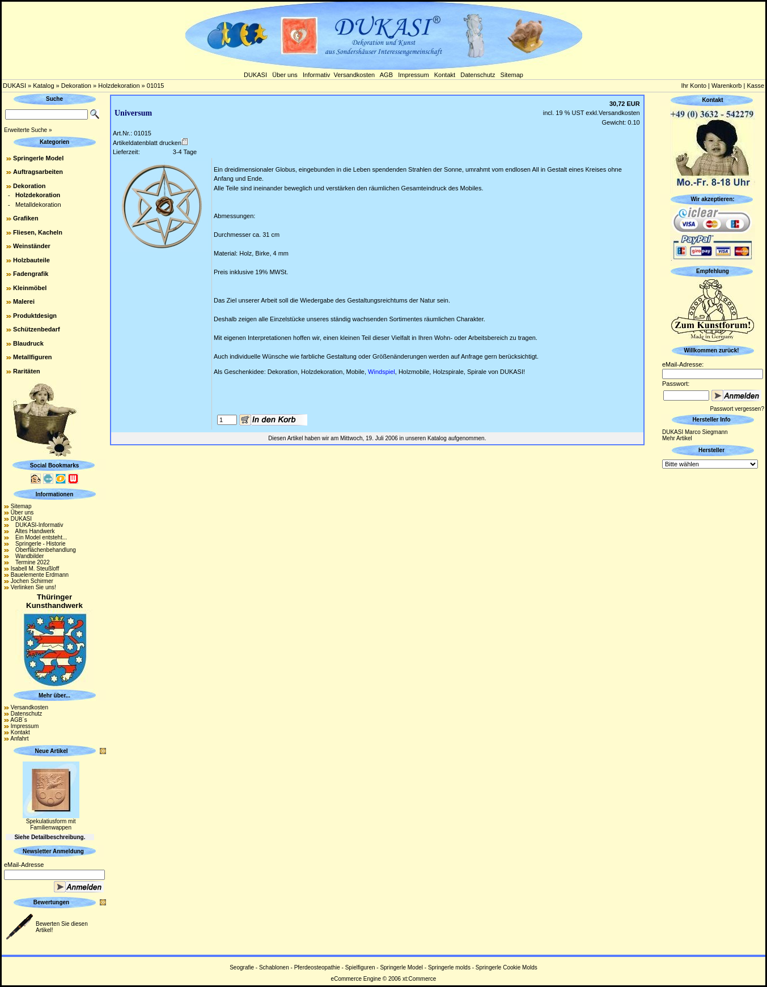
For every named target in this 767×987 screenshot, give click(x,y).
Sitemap (512, 74)
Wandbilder (27, 556)
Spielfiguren (360, 967)
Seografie (242, 967)
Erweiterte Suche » (28, 130)
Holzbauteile (31, 260)
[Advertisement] (713, 641)
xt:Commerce (419, 979)
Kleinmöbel (29, 287)
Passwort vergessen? (737, 409)
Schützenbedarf (36, 329)
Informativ (316, 74)
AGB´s (18, 720)
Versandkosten (354, 74)
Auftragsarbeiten (38, 171)
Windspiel (381, 371)
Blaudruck (28, 343)
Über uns (285, 74)
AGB (386, 74)
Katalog (43, 85)
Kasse (755, 85)
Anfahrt (19, 738)
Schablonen (274, 967)
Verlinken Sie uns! (33, 587)
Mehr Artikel (677, 438)
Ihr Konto (693, 85)
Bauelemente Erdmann (40, 575)
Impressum (413, 74)
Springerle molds (449, 967)
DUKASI (255, 74)
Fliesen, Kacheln (37, 232)
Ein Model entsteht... (39, 537)
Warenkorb (726, 85)
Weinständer (31, 246)
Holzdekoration (118, 85)
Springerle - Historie (38, 544)
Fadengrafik (30, 273)
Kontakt (444, 74)
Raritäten (26, 371)
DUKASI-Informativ (37, 525)
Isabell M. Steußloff (35, 568)
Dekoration (76, 85)
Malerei (24, 301)
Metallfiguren (32, 357)
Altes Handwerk (33, 531)
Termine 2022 (30, 562)
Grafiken (26, 218)
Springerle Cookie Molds (506, 967)
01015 (155, 85)
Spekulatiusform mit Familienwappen (51, 824)
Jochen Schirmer (32, 581)
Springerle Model (38, 158)
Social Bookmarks (54, 465)
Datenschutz (477, 74)
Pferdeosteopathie (317, 967)
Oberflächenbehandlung (43, 550)
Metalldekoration (38, 204)
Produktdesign (35, 315)
